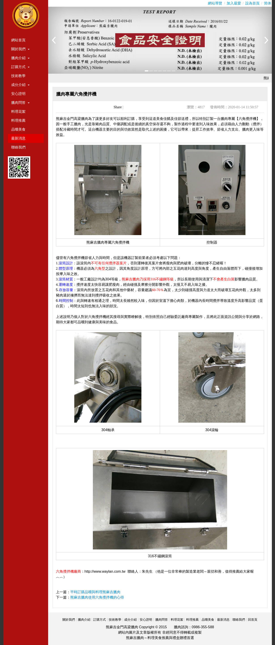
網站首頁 (18, 40)
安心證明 (18, 94)
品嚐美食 (18, 129)
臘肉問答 (20, 102)
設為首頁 (252, 3)
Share (118, 107)
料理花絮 (18, 111)
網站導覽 (215, 3)
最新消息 (18, 138)
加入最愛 (234, 3)
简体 (267, 3)
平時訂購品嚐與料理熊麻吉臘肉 (95, 592)
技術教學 (18, 76)
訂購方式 (20, 67)
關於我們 (20, 49)
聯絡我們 (18, 147)
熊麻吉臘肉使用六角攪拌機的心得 (97, 597)
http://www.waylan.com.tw (105, 571)
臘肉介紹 (20, 58)
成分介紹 (20, 85)
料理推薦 (18, 120)
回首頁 (252, 619)
